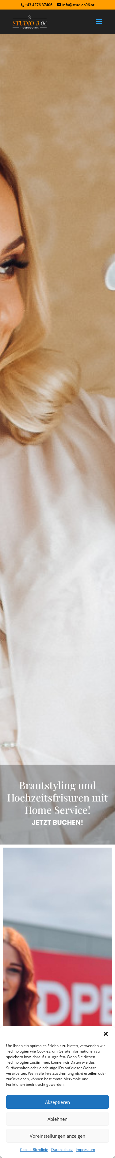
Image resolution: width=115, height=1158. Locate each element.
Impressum (85, 1149)
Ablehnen (57, 1119)
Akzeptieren (57, 1102)
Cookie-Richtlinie (34, 1149)
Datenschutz (62, 1149)
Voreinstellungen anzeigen (57, 1136)
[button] (106, 1034)
